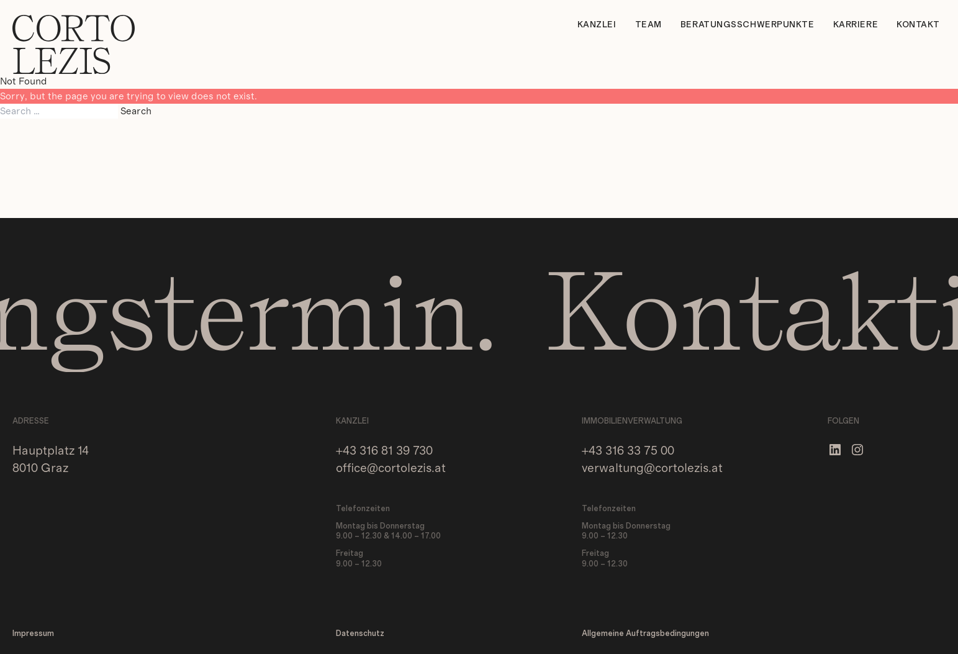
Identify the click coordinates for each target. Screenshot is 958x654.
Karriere (855, 24)
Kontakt (918, 24)
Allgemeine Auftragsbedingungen (645, 634)
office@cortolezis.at (391, 468)
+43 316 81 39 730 (384, 451)
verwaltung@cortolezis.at (652, 468)
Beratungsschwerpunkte (747, 24)
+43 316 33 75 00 (628, 451)
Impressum (33, 634)
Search (135, 111)
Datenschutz (360, 634)
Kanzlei (597, 24)
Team (648, 24)
